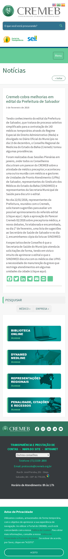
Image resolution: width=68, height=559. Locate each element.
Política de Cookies (41, 530)
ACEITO (34, 552)
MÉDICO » (24, 308)
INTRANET (51, 495)
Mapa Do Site (31, 495)
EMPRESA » (42, 308)
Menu (58, 55)
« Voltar (58, 78)
